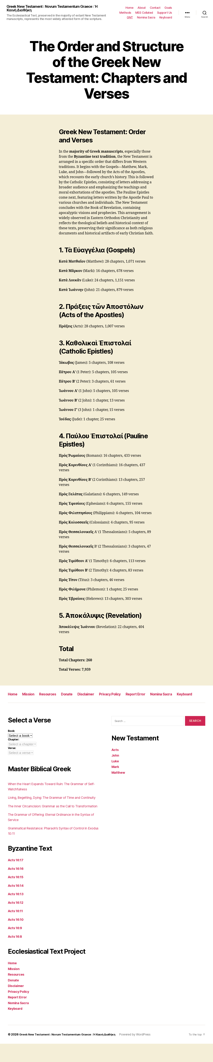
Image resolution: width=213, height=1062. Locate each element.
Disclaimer (95, 694)
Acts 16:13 (16, 912)
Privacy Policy (123, 694)
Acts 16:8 (16, 955)
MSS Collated (144, 13)
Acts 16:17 (16, 878)
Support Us (164, 13)
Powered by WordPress (141, 1052)
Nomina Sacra (146, 17)
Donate (74, 694)
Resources (53, 694)
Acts (115, 758)
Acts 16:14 (16, 904)
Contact (155, 8)
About (142, 8)
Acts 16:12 (16, 921)
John (116, 763)
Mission (31, 694)
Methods (125, 13)
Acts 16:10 (16, 938)
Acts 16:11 (16, 929)
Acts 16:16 (16, 887)
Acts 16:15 (16, 895)
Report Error (152, 694)
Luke (116, 769)
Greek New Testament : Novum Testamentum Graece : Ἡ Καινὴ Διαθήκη (55, 9)
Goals (168, 8)
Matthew (119, 780)
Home (129, 8)
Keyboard (165, 17)
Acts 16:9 (16, 946)
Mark (116, 775)
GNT (130, 17)
